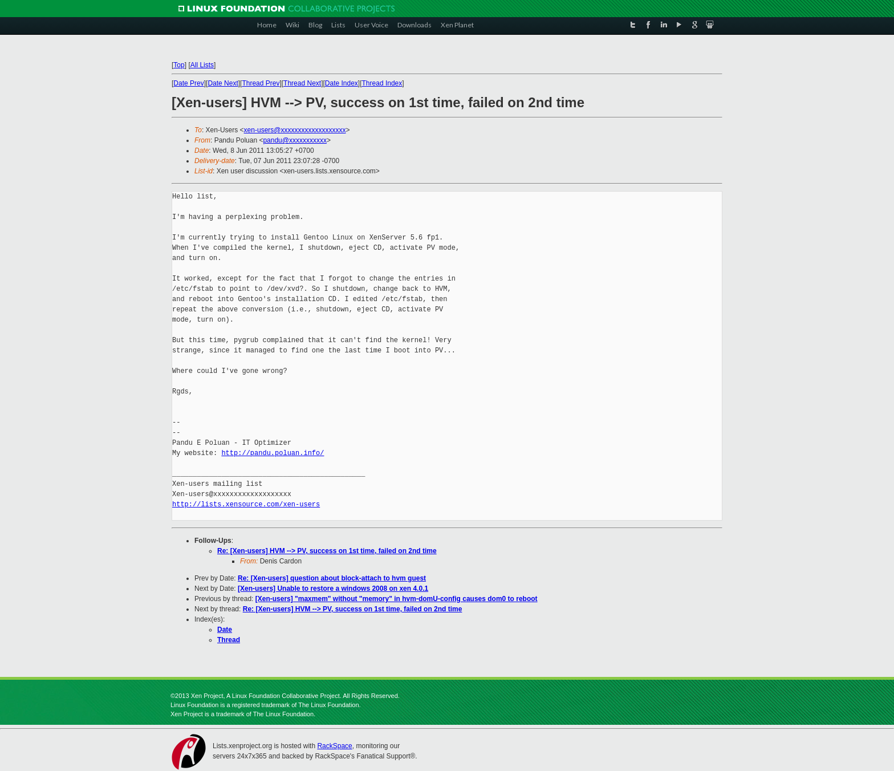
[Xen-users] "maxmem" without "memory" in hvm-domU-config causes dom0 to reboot (396, 599)
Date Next (223, 83)
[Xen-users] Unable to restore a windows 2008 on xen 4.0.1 (333, 589)
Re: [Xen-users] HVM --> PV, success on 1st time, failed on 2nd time (327, 551)
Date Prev (188, 83)
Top (178, 65)
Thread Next (302, 83)
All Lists (202, 65)
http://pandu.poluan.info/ (272, 453)
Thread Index (382, 83)
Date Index (341, 83)
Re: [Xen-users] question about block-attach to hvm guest (332, 578)
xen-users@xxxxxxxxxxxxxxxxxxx (295, 130)
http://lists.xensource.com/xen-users (246, 504)
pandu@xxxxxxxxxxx (295, 140)
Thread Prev (260, 83)
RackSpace (334, 746)
